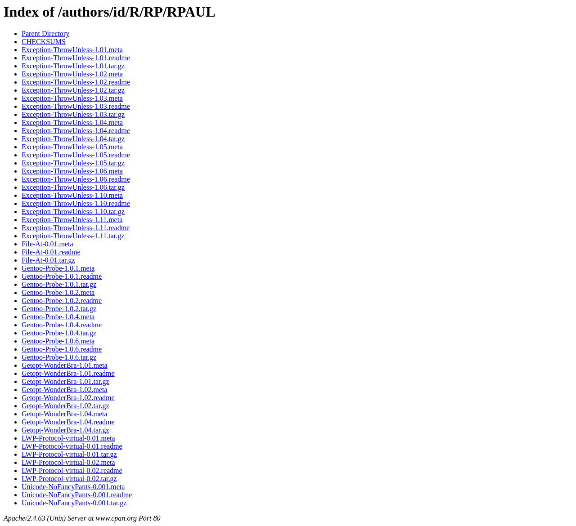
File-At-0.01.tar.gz (48, 260)
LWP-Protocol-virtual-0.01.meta (68, 438)
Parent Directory (45, 33)
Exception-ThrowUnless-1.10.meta (72, 195)
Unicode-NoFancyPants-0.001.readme (77, 495)
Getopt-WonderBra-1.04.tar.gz (65, 430)
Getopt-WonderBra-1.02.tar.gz (65, 406)
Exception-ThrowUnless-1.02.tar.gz (73, 90)
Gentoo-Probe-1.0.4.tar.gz (59, 333)
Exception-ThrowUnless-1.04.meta (72, 122)
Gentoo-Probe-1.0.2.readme (62, 300)
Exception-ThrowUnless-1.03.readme (76, 106)
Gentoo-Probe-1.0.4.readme (62, 325)
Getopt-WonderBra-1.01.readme (68, 373)
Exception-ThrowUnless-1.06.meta (72, 171)
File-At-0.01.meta (47, 244)
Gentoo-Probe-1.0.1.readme (62, 276)
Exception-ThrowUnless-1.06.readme (76, 179)
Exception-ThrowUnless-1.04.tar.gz (73, 139)
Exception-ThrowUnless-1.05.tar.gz (73, 163)
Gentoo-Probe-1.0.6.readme (62, 349)
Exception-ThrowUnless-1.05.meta (72, 147)
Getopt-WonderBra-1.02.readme (68, 397)
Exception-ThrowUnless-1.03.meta (72, 98)
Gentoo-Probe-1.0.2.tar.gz (59, 308)
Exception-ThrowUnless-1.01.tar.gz (73, 66)
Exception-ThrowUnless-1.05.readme (76, 155)
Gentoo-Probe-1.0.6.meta (58, 341)
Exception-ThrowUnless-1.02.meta (72, 74)
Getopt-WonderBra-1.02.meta (65, 389)
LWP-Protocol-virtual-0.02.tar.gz (69, 478)
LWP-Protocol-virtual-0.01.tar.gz (69, 454)
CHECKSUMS (44, 41)
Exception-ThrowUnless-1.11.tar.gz (73, 236)
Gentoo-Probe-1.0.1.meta (58, 268)
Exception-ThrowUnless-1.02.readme (76, 82)
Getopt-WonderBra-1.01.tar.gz (65, 381)
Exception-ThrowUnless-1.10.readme (76, 203)
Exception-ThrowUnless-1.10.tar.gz (73, 211)
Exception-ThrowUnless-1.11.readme (76, 228)
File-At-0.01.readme (51, 252)
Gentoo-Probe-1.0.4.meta (58, 317)
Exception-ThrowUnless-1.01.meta (72, 49)
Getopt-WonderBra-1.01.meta (65, 365)
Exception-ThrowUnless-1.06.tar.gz (73, 187)
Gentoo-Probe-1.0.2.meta (58, 292)
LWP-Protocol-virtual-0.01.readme (72, 446)
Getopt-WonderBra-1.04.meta (65, 414)
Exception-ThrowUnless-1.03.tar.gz (73, 114)
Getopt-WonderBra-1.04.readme (68, 422)
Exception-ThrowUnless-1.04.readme (76, 130)
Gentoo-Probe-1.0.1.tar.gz (59, 284)
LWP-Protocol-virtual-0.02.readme (72, 470)
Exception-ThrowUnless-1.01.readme (76, 58)
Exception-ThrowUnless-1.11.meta (72, 219)
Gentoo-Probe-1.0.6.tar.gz (59, 357)
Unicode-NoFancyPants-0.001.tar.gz (74, 503)
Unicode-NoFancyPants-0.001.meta (73, 486)
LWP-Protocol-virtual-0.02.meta (68, 462)
